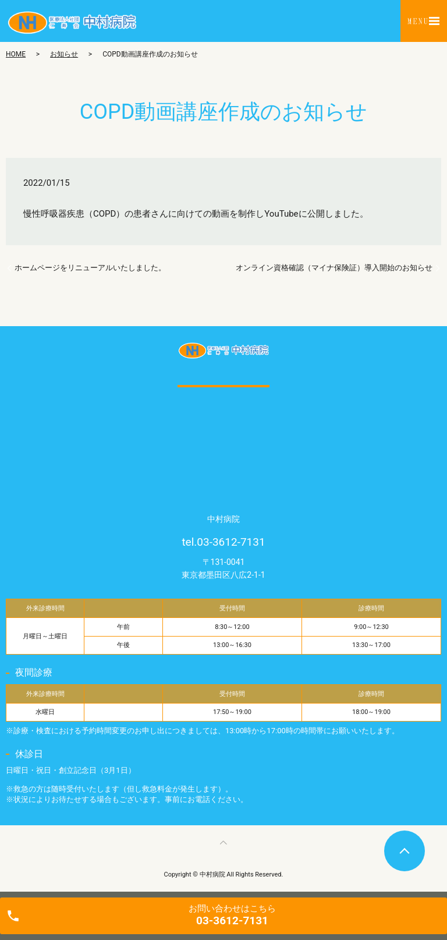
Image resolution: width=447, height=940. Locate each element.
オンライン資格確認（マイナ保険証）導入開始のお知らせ (334, 267)
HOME (16, 54)
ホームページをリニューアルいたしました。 (90, 267)
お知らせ (64, 54)
